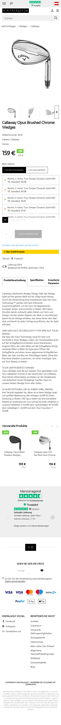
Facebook (18, 258)
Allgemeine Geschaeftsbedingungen (42, 652)
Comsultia (30, 684)
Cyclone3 (48, 682)
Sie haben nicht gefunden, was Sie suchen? (20, 245)
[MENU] (57, 10)
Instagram (11, 626)
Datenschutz (37, 641)
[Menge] (8, 234)
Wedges (23, 26)
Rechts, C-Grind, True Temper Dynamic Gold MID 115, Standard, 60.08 (31, 190)
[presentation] (57, 112)
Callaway (35, 26)
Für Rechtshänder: (14, 170)
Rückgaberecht (38, 637)
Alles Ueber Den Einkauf (42, 646)
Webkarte (35, 658)
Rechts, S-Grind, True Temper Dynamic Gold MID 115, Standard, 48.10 (31, 199)
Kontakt (34, 621)
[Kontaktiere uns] (4, 4)
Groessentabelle (38, 662)
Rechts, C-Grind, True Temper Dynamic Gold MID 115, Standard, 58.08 (31, 180)
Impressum (36, 625)
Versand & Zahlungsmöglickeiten (41, 631)
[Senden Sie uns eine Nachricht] (11, 4)
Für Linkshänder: (37, 170)
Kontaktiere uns (13, 631)
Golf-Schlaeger (8, 26)
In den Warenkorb (28, 234)
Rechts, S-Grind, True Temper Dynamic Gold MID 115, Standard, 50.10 (31, 209)
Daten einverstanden (15, 581)
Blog (33, 666)
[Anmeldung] (52, 10)
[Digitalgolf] (30, 547)
